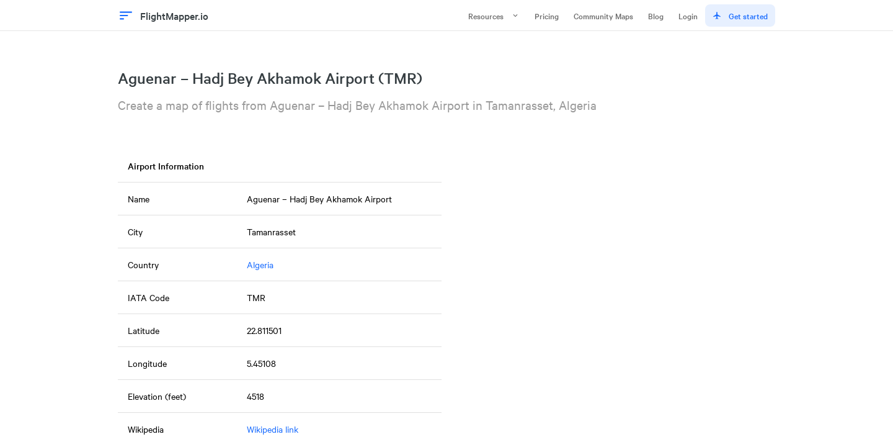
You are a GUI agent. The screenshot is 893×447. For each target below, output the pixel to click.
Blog (656, 15)
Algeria (260, 264)
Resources (494, 15)
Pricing (547, 15)
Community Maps (603, 15)
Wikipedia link (272, 429)
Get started (740, 15)
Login (688, 15)
